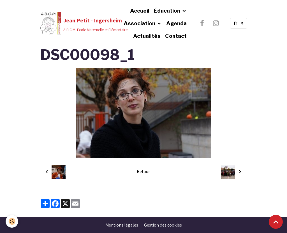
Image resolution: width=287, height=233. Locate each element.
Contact (176, 35)
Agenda (176, 23)
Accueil (139, 10)
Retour (143, 171)
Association (140, 23)
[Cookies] (12, 221)
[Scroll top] (276, 222)
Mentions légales (121, 225)
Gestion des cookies (163, 225)
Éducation (167, 10)
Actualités (147, 35)
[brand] (73, 23)
